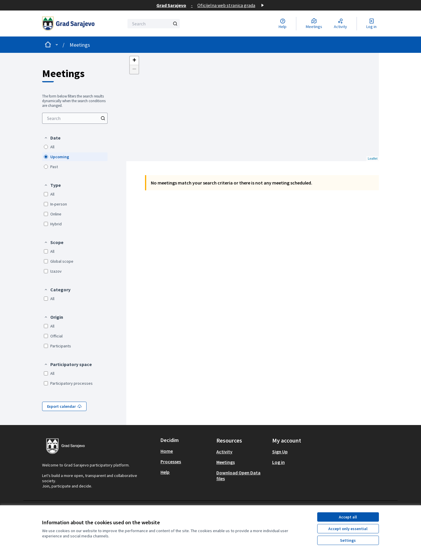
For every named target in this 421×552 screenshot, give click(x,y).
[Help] (282, 23)
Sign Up (280, 452)
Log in (278, 462)
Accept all (348, 517)
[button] (52, 137)
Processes (171, 461)
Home (167, 451)
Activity (224, 452)
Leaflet (372, 158)
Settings (348, 540)
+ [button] (134, 60)
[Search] (153, 23)
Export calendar (64, 406)
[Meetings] (314, 23)
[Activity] (340, 23)
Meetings (80, 44)
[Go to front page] (68, 23)
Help (165, 472)
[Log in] (371, 23)
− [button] (134, 69)
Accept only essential (347, 528)
